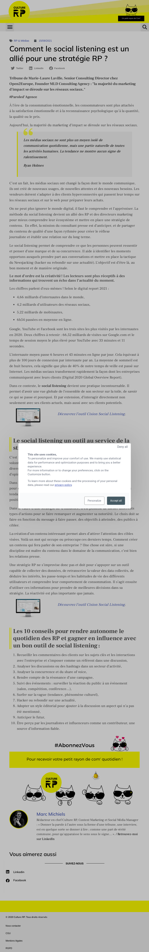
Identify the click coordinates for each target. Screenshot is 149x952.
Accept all (116, 500)
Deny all (122, 447)
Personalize (94, 500)
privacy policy (63, 485)
